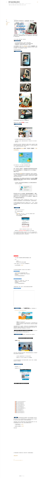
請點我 (20, 126)
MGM (22, 460)
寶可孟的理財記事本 (14, 2)
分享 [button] (6, 19)
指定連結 (22, 148)
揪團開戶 (7, 24)
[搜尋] (37, 2)
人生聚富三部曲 (7, 22)
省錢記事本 (16, 455)
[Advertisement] (22, 13)
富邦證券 (7, 23)
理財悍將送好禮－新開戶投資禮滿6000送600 (20, 310)
